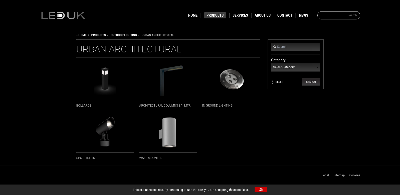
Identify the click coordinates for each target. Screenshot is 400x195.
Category (295, 65)
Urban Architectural (158, 35)
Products (98, 35)
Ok (260, 189)
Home (82, 35)
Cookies (354, 175)
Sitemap (339, 175)
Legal (325, 175)
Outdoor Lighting (123, 35)
